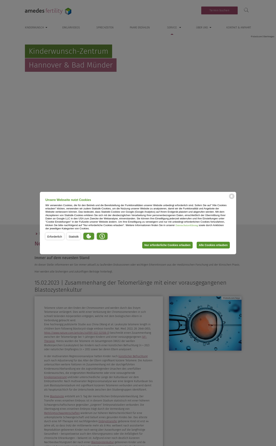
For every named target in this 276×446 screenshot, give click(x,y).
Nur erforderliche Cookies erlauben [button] (167, 245)
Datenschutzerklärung (187, 225)
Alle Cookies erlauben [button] (213, 245)
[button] (54, 236)
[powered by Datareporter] (232, 199)
